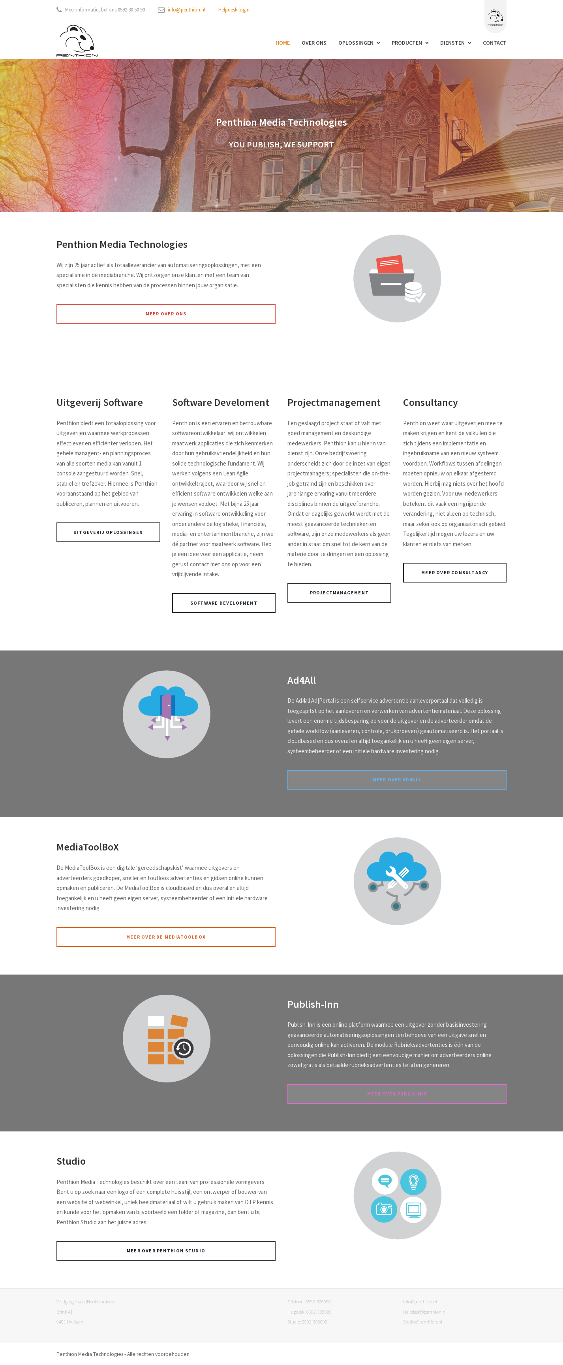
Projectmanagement (339, 593)
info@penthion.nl (186, 9)
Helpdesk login (234, 9)
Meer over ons (166, 314)
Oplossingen (355, 42)
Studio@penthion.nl (422, 1322)
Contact (495, 42)
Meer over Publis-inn (397, 1094)
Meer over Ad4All (397, 779)
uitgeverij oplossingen (108, 532)
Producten (407, 42)
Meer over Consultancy (454, 572)
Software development (223, 603)
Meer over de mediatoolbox (166, 937)
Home (283, 42)
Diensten (452, 42)
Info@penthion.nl (420, 1302)
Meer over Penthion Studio (166, 1251)
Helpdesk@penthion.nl (425, 1312)
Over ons (314, 42)
